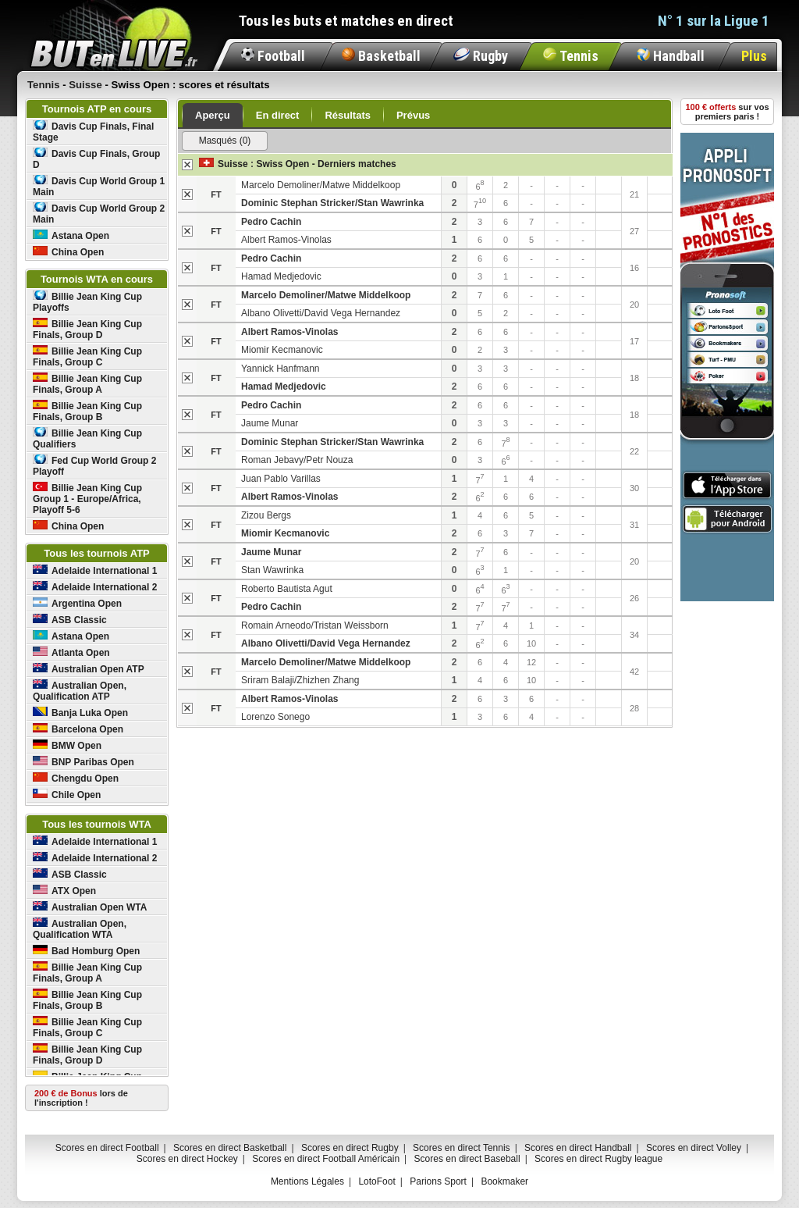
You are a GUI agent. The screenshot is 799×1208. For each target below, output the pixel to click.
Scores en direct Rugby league (598, 1158)
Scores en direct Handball (577, 1147)
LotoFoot (376, 1181)
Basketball (381, 56)
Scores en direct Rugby (350, 1147)
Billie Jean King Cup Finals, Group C (87, 356)
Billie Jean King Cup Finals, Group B (87, 411)
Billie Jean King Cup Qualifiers (87, 438)
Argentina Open (77, 603)
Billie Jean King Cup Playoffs (87, 301)
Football (273, 56)
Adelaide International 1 (95, 570)
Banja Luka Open (80, 712)
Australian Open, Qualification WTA (79, 929)
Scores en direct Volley (693, 1147)
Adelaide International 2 (95, 587)
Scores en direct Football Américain (326, 1158)
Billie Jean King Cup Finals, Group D (87, 329)
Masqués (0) (225, 140)
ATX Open (64, 890)
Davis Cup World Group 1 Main (99, 186)
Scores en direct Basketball (229, 1147)
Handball (671, 56)
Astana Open (71, 235)
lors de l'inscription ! (81, 1098)
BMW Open (67, 745)
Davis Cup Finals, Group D (96, 159)
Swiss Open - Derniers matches (326, 164)
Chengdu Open (76, 778)
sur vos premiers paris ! (727, 111)
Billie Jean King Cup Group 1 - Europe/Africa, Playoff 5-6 (87, 498)
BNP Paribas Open (83, 762)
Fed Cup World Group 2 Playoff (94, 465)
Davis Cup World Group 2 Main (99, 213)
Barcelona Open (78, 729)
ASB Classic (70, 619)
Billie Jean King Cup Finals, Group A (87, 383)
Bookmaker (504, 1181)
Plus (754, 56)
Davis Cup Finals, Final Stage (93, 131)
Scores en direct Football (107, 1147)
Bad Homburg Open (86, 951)
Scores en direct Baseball (467, 1158)
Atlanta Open (71, 652)
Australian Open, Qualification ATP (79, 690)
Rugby (480, 56)
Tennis (570, 56)
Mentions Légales (307, 1181)
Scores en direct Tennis (461, 1147)
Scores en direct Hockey (187, 1158)
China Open (68, 252)
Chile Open (67, 794)
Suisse (233, 164)
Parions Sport (438, 1181)
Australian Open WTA (90, 907)
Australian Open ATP (88, 669)
